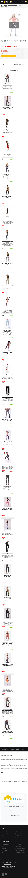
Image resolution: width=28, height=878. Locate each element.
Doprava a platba (18, 844)
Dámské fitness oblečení (12, 5)
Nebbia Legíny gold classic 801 (7, 553)
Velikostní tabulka (15, 749)
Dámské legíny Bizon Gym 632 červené (7, 152)
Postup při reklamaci (19, 846)
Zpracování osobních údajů (20, 848)
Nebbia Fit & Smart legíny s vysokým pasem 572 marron (7, 732)
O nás (3, 846)
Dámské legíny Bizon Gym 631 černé (7, 197)
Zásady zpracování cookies (20, 850)
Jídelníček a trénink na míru (20, 835)
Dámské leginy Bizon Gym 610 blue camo (7, 242)
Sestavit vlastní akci (18, 833)
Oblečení (5, 5)
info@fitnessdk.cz (14, 812)
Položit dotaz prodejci (18, 64)
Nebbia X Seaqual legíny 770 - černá (7, 464)
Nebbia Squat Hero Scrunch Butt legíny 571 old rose (7, 643)
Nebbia (5, 62)
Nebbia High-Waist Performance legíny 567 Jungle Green (7, 598)
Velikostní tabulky (18, 831)
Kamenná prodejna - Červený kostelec (8, 866)
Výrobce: (2, 62)
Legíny (20, 5)
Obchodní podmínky (5, 844)
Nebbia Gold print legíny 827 (7, 619)
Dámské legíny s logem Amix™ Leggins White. (7, 375)
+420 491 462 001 (14, 810)
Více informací (5, 749)
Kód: (15, 62)
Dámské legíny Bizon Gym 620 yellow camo (7, 286)
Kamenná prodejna (5, 833)
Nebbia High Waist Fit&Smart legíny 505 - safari (7, 108)
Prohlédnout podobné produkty (8, 56)
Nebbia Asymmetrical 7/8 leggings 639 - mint (7, 331)
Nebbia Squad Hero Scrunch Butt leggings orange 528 (7, 687)
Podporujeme (4, 848)
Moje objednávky (5, 831)
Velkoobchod (4, 850)
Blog (2, 852)
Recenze (23, 749)
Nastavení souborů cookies (20, 852)
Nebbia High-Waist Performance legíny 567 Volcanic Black (7, 576)
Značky (3, 837)
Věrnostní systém (5, 835)
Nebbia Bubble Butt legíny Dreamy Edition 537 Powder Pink (7, 509)
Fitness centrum (18, 837)
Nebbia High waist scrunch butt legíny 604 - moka (7, 420)
